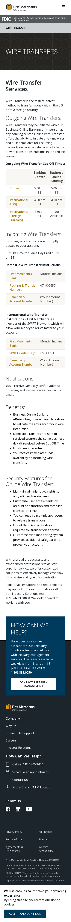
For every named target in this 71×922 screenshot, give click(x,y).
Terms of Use (14, 839)
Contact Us (20, 780)
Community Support (20, 733)
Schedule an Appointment (30, 772)
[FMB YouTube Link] (29, 810)
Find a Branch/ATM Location (32, 787)
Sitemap (44, 839)
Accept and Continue (25, 914)
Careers (11, 740)
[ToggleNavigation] (63, 6)
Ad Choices (45, 832)
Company (13, 718)
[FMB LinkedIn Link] (18, 810)
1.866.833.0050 (21, 672)
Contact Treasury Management (33, 684)
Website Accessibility (46, 849)
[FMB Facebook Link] (8, 810)
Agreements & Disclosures (14, 849)
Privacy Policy (14, 832)
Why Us (11, 726)
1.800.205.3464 (33, 764)
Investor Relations (18, 748)
